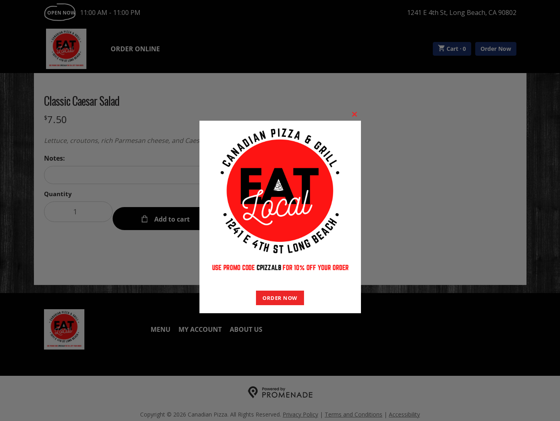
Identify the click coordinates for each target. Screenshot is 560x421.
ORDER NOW (280, 298)
